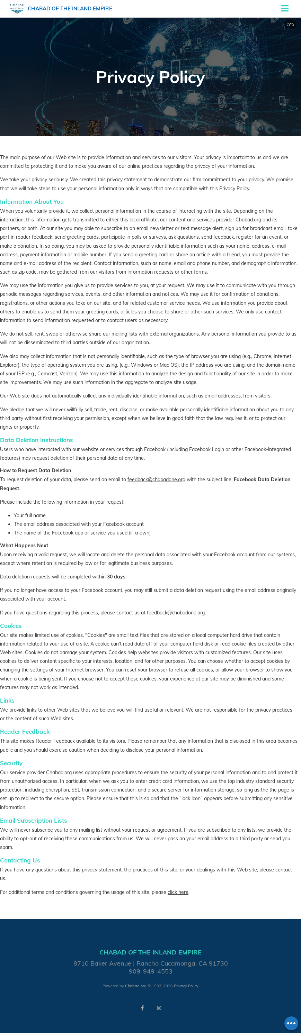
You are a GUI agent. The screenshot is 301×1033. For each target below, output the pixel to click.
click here (178, 892)
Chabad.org (136, 986)
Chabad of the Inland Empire (70, 8)
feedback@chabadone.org (156, 479)
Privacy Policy (186, 986)
